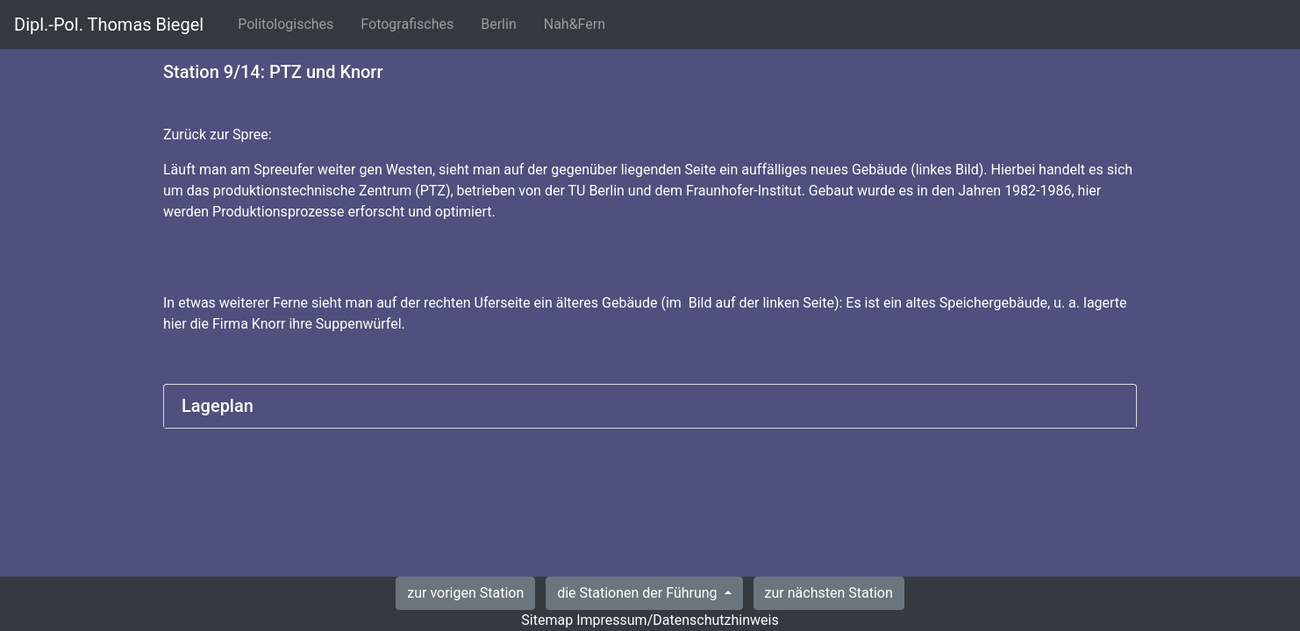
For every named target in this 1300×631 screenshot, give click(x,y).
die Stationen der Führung (638, 593)
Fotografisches (411, 22)
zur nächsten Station (829, 593)
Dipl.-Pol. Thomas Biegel (109, 24)
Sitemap (547, 620)
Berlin (502, 22)
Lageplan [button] (218, 405)
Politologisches (289, 22)
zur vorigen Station (465, 593)
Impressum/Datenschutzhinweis (677, 620)
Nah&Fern (578, 22)
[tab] (650, 406)
